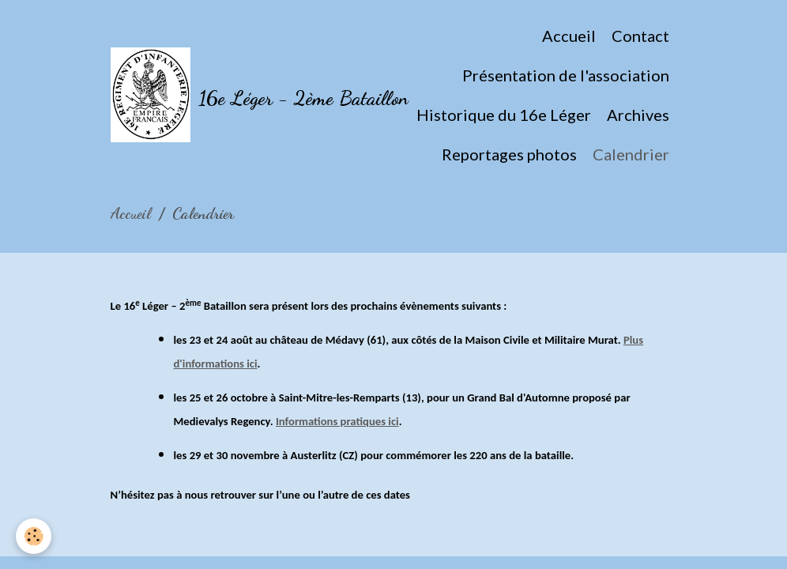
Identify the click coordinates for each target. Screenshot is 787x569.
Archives (638, 114)
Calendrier (631, 154)
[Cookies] (33, 536)
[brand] (220, 94)
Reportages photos (509, 154)
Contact (640, 35)
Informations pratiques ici (337, 421)
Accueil (569, 35)
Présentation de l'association (565, 75)
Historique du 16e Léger (503, 114)
